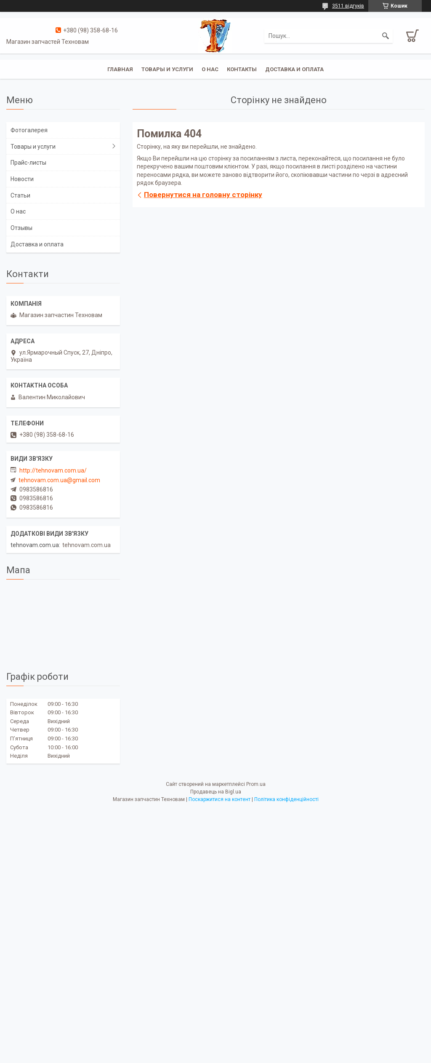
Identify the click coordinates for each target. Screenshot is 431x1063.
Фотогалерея (29, 130)
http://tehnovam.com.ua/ (53, 470)
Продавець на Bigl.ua (215, 792)
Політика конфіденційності (286, 799)
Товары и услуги (167, 69)
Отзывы (21, 227)
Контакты (242, 69)
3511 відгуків (348, 6)
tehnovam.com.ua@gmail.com (59, 480)
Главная (120, 69)
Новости (22, 179)
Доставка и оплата (294, 69)
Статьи (20, 195)
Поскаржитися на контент (219, 799)
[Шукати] (385, 36)
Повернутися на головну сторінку (203, 194)
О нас (210, 69)
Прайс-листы (28, 162)
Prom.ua (256, 784)
